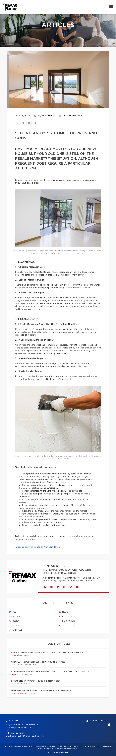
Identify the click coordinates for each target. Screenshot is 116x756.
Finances (15, 625)
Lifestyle (15, 630)
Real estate (67, 616)
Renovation (67, 621)
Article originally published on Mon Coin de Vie (37, 547)
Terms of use (51, 748)
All (12, 612)
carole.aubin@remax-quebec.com (28, 736)
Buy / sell (22, 116)
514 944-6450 (17, 733)
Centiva (63, 752)
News (63, 612)
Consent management (68, 748)
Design (14, 621)
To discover (67, 625)
